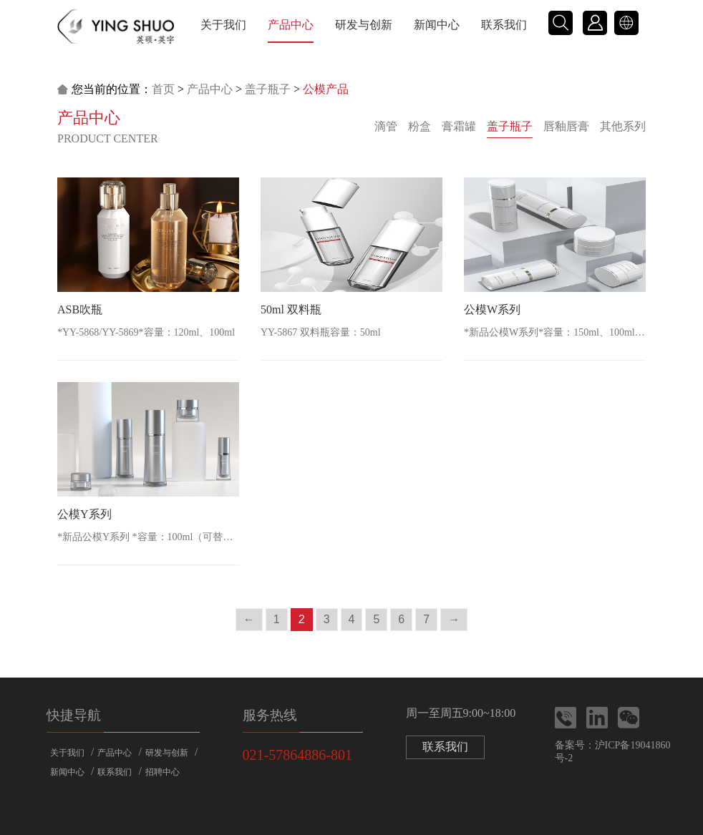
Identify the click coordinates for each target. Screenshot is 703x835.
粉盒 (419, 126)
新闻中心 (437, 25)
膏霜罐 (459, 126)
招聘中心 (162, 772)
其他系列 (623, 126)
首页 (163, 89)
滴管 (385, 126)
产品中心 (291, 25)
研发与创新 (363, 25)
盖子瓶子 (268, 89)
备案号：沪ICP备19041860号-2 (613, 751)
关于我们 (223, 25)
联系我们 (504, 25)
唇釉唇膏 (566, 126)
